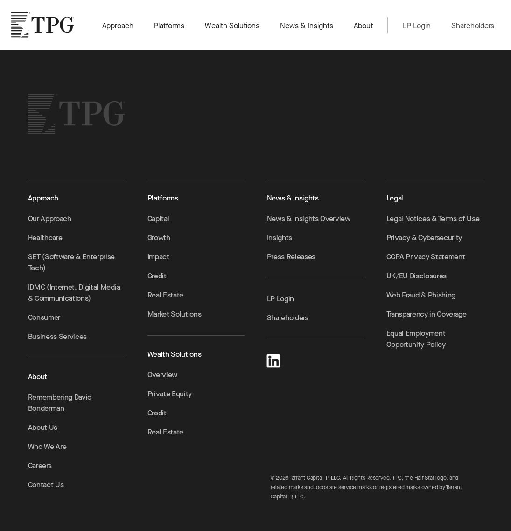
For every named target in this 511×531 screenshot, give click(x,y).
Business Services (57, 336)
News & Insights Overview (308, 218)
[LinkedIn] (273, 359)
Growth (158, 237)
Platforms (169, 25)
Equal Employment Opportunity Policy (416, 338)
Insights (279, 237)
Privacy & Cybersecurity (424, 237)
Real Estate (165, 295)
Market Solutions (174, 314)
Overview (162, 374)
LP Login (417, 25)
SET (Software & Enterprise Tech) (71, 262)
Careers (40, 465)
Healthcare (45, 237)
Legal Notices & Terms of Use (433, 218)
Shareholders (472, 25)
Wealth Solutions (232, 25)
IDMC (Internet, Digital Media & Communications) (74, 292)
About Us (42, 427)
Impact (158, 257)
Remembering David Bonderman (60, 402)
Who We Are (47, 446)
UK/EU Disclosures (416, 276)
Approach (117, 25)
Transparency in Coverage (426, 314)
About (363, 25)
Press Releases (291, 257)
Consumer (44, 317)
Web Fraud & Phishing (421, 295)
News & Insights (306, 25)
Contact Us (46, 485)
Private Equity (169, 394)
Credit (157, 276)
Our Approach (49, 218)
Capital (158, 218)
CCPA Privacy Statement (425, 257)
